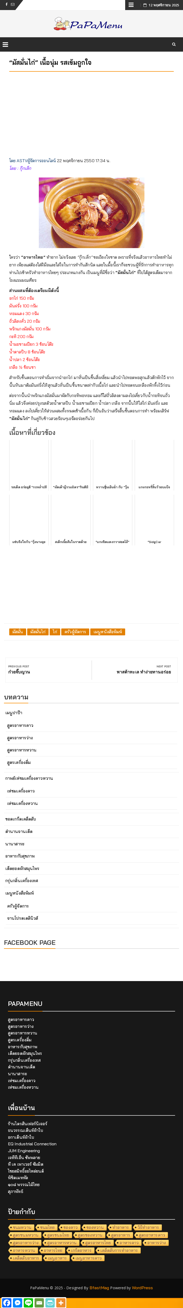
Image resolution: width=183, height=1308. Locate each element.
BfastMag (99, 1287)
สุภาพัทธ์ (15, 1191)
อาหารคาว (129, 1242)
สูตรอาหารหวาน (21, 750)
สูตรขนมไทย (58, 1235)
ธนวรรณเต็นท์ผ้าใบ (25, 1130)
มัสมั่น (17, 631)
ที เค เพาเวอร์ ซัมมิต (25, 1164)
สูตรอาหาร (120, 1235)
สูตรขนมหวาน (26, 1235)
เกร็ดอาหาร (81, 1250)
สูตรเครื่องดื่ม (19, 762)
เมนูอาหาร (57, 1258)
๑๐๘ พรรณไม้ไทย (24, 1184)
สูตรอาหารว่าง (20, 737)
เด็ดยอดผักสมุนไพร (22, 868)
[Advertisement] (91, 113)
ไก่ (55, 631)
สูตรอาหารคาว (20, 725)
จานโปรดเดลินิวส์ (22, 918)
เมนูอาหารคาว (89, 1258)
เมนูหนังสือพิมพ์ (107, 631)
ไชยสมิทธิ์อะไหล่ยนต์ (26, 1171)
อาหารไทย (53, 1250)
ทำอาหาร (120, 1227)
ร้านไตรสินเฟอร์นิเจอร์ (27, 1123)
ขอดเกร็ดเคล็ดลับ (20, 819)
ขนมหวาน (22, 1227)
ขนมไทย (47, 1227)
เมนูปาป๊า (13, 712)
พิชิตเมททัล (18, 1177)
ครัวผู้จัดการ (75, 631)
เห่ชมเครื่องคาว (21, 791)
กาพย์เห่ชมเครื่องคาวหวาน (29, 778)
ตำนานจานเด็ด (18, 831)
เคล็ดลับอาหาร (26, 1258)
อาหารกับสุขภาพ (20, 856)
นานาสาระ (14, 843)
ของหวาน (95, 1227)
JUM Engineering (24, 1150)
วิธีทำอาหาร (148, 1227)
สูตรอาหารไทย (98, 1242)
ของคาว (70, 1227)
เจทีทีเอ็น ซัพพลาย (24, 1157)
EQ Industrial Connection (32, 1143)
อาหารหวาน (24, 1250)
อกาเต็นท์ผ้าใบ (21, 1137)
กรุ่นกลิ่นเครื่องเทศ (21, 880)
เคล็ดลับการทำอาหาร (119, 1250)
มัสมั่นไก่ (37, 631)
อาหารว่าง (156, 1242)
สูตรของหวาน (90, 1235)
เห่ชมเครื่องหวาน (22, 803)
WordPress (142, 1287)
